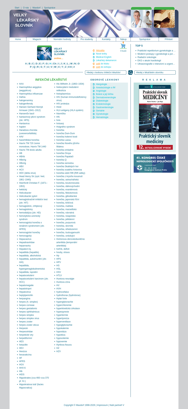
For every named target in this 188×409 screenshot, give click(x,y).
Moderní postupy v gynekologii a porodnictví (159, 54)
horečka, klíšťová (64, 202)
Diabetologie (102, 100)
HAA (21, 84)
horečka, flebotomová (66, 193)
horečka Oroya (63, 153)
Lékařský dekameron (106, 60)
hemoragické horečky (29, 232)
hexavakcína (25, 354)
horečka (60, 130)
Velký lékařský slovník (61, 53)
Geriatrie (100, 110)
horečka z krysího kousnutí (69, 176)
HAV (21, 136)
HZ (57, 348)
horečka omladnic (65, 150)
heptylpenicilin (26, 295)
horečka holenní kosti (66, 136)
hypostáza (61, 331)
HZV (58, 351)
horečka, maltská (64, 206)
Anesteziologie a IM (105, 87)
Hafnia (22, 97)
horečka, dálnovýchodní (68, 186)
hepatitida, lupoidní (28, 272)
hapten (22, 127)
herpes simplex (26, 315)
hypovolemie (62, 338)
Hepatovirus (25, 292)
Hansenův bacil (26, 113)
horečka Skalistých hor (67, 166)
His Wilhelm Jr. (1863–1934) (70, 84)
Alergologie (101, 84)
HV (57, 285)
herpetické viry (26, 335)
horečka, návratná (65, 212)
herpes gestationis (28, 308)
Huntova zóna (63, 282)
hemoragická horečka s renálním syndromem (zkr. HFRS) (32, 225)
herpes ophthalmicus (29, 311)
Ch (54, 63)
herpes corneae (26, 305)
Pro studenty (87, 39)
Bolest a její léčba (104, 94)
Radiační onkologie (147, 57)
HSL (58, 269)
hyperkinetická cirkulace (68, 308)
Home (18, 39)
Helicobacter (25, 193)
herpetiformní (25, 338)
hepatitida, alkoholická (30, 255)
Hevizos (23, 351)
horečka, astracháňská (67, 179)
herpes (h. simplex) (28, 302)
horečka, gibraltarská (66, 196)
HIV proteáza (62, 103)
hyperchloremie (63, 305)
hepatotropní (25, 288)
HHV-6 (22, 368)
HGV (21, 364)
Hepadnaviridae (27, 242)
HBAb (22, 156)
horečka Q (61, 160)
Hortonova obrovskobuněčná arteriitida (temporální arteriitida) (70, 242)
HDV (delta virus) (27, 173)
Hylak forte (61, 298)
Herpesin (23, 328)
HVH (58, 288)
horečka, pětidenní (65, 219)
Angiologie (101, 91)
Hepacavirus (25, 239)
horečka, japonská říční (67, 199)
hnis (58, 120)
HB (20, 153)
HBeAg (22, 160)
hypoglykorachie (64, 325)
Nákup (123, 39)
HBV (21, 166)
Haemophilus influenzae (31, 93)
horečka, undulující (65, 236)
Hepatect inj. (25, 249)
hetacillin (23, 344)
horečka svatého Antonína (69, 169)
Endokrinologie (103, 104)
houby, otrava (63, 252)
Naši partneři (116, 405)
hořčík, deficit (62, 249)
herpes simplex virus (29, 318)
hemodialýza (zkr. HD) (30, 212)
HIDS (21, 374)
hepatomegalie (26, 285)
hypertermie (62, 315)
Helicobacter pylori (28, 196)
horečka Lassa (63, 140)
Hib (20, 371)
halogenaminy (26, 100)
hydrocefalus (62, 292)
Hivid (58, 107)
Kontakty (106, 39)
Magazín (37, 39)
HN (57, 117)
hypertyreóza (62, 318)
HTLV (59, 275)
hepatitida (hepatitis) (29, 252)
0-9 (70, 67)
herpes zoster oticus (29, 325)
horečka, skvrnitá (64, 226)
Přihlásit (169, 39)
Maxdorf (36, 7)
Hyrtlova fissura (64, 344)
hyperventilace (63, 321)
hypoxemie (61, 341)
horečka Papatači (64, 156)
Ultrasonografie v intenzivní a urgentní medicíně (161, 64)
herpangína (24, 298)
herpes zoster (25, 321)
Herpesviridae (26, 331)
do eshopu (103, 67)
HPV (58, 262)
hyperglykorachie (64, 302)
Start (17, 7)
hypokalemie (62, 328)
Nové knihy (101, 53)
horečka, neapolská (65, 216)
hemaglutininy (26, 209)
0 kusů (123, 51)
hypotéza (60, 335)
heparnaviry (25, 245)
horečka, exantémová (66, 189)
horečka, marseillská (66, 209)
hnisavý (60, 123)
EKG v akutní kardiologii (149, 60)
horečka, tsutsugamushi (68, 232)
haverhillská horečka (29, 140)
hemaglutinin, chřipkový (30, 206)
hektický (23, 189)
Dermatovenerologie (106, 97)
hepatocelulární (26, 275)
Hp (57, 255)
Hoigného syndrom (65, 127)
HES (21, 341)
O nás (26, 7)
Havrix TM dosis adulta (30, 150)
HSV (58, 272)
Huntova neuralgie (65, 278)
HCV (21, 169)
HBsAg (22, 163)
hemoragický (25, 236)
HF (20, 358)
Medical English (103, 57)
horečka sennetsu (65, 163)
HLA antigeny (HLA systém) (69, 110)
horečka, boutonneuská (67, 183)
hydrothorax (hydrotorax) (68, 295)
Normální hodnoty (62, 39)
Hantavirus (24, 123)
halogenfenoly (26, 103)
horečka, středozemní (66, 229)
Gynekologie (102, 114)
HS (57, 265)
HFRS (22, 361)
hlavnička (61, 113)
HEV (21, 348)
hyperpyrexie (62, 311)
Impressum (102, 405)
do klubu (102, 63)
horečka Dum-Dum (65, 133)
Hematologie (102, 117)
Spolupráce (49, 7)
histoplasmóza (63, 93)
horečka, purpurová (65, 222)
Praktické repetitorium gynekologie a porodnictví (161, 50)
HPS (58, 259)
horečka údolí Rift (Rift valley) (70, 173)
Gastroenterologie (104, 107)
